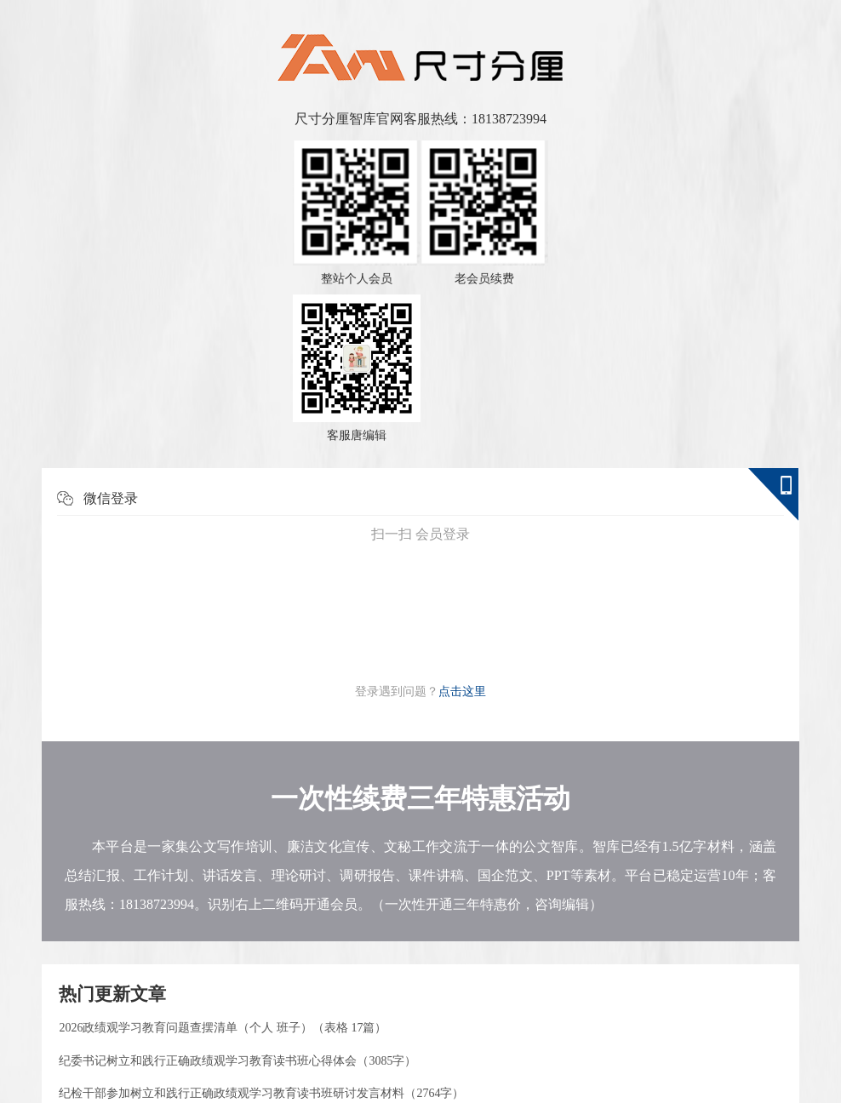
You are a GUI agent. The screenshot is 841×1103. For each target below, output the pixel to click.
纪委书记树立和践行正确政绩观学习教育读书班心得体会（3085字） (237, 1060)
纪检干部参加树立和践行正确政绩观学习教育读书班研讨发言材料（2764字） (261, 1093)
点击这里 (462, 691)
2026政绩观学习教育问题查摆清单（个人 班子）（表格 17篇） (222, 1027)
